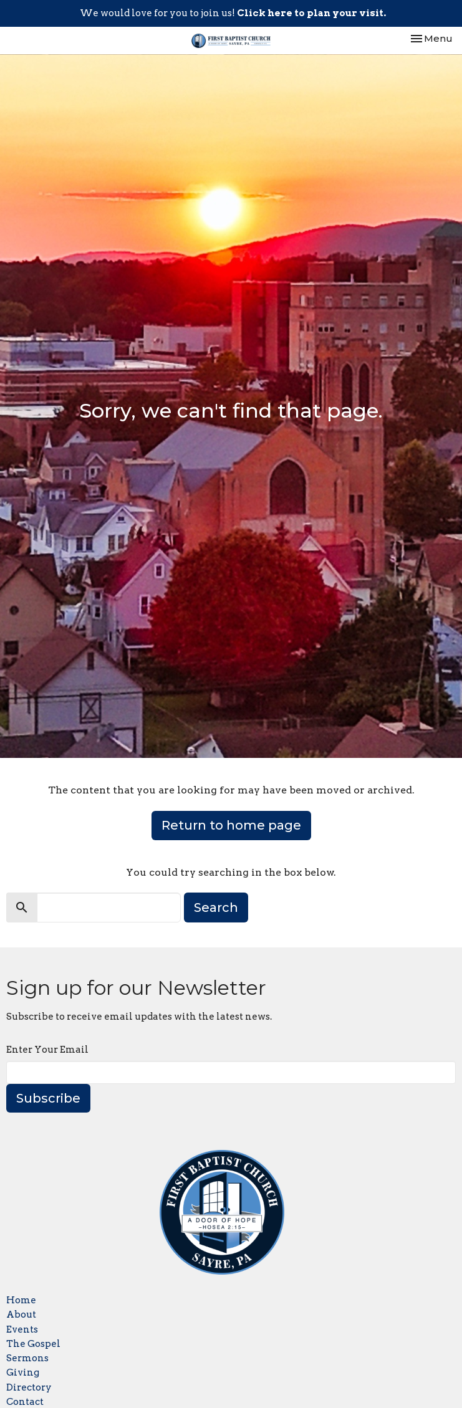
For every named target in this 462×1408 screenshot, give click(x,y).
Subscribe (48, 1098)
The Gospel (33, 1343)
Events (22, 1329)
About (21, 1314)
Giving (22, 1372)
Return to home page (231, 825)
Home (21, 1300)
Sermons (27, 1358)
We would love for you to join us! (233, 13)
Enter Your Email (47, 1049)
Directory (29, 1387)
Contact (25, 1401)
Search (216, 907)
